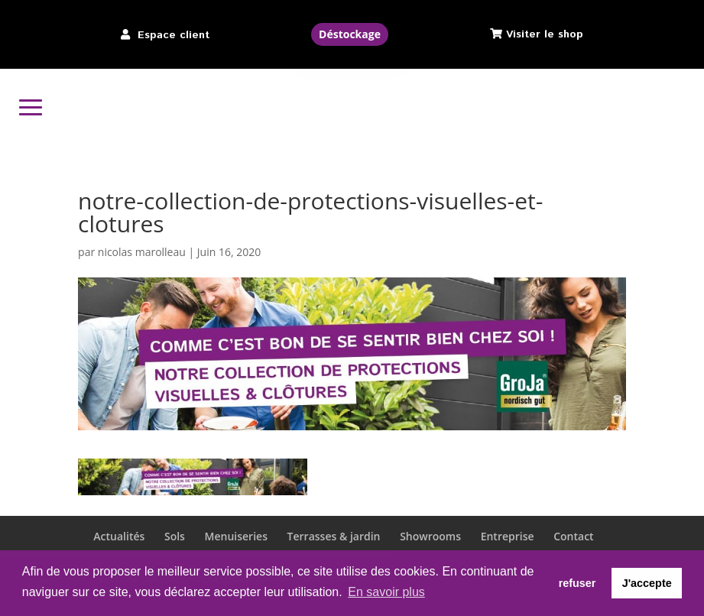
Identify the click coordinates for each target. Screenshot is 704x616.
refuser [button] (577, 583)
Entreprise (507, 536)
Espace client (173, 35)
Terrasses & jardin (334, 536)
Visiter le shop (544, 34)
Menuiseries (236, 536)
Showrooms (430, 536)
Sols (174, 536)
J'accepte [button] (647, 583)
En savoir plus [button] (386, 591)
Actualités (118, 536)
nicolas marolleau (142, 252)
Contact (573, 536)
